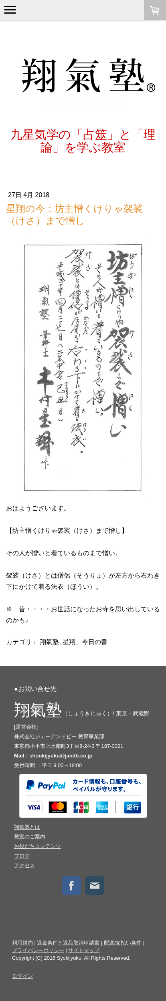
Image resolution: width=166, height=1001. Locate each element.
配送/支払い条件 (123, 943)
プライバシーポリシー (38, 950)
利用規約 (22, 943)
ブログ (22, 856)
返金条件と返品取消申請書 (68, 943)
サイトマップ (83, 950)
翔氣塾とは (27, 827)
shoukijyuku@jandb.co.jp (60, 756)
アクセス (24, 865)
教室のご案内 (29, 837)
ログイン (22, 976)
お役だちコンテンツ (37, 846)
